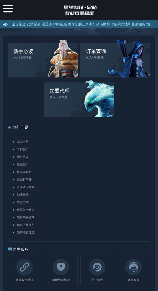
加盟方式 (23, 202)
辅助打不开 (24, 179)
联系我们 (23, 164)
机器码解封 (24, 172)
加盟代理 (23, 194)
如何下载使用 (26, 225)
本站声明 (23, 141)
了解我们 (23, 149)
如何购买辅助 (26, 217)
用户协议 (23, 157)
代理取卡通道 (26, 209)
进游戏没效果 (26, 187)
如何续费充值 (26, 232)
